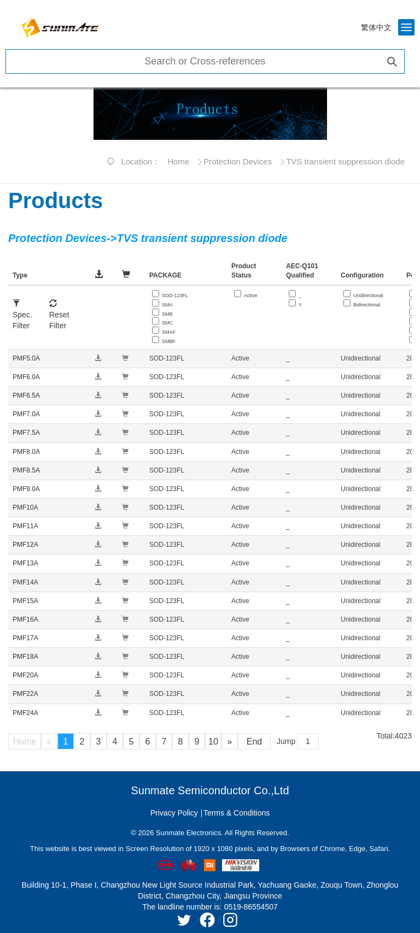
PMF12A (25, 544)
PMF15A (25, 601)
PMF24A (25, 713)
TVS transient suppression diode (345, 161)
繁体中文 (376, 27)
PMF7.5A (26, 432)
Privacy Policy (174, 812)
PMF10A (25, 507)
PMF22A (25, 694)
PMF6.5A (26, 395)
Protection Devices (237, 161)
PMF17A (25, 638)
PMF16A (25, 619)
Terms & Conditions (236, 812)
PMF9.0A (26, 489)
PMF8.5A (26, 470)
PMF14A (25, 582)
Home (178, 161)
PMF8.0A (26, 452)
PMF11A (25, 526)
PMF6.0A (26, 377)
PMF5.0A (26, 358)
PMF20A (25, 675)
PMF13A (25, 563)
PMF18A (25, 656)
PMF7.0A (26, 414)
